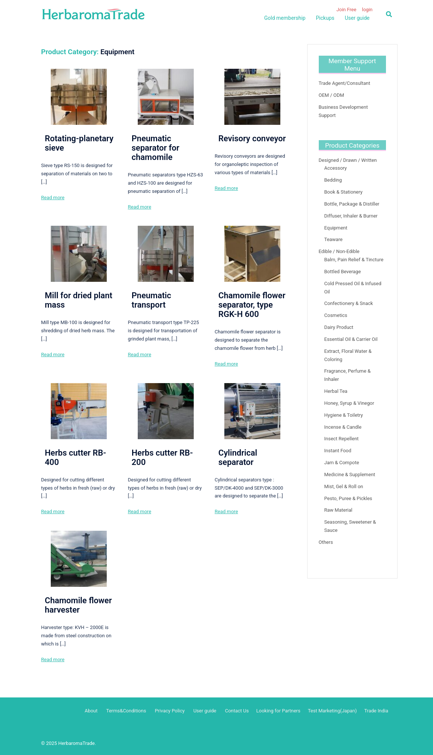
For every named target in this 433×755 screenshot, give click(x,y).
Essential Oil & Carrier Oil (351, 339)
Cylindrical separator (237, 457)
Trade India (376, 711)
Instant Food (338, 450)
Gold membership (285, 18)
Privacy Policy (170, 711)
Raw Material (338, 510)
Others (326, 542)
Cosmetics (336, 315)
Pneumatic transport (151, 300)
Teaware (333, 239)
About (91, 711)
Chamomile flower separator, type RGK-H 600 (252, 305)
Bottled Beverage (342, 271)
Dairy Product (338, 327)
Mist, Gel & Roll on (343, 486)
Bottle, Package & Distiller (352, 204)
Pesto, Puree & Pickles (348, 498)
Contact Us (237, 711)
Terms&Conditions (126, 711)
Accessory (335, 168)
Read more (53, 197)
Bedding (333, 180)
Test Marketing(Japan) (332, 711)
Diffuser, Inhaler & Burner (351, 216)
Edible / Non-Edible (339, 251)
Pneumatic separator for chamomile (156, 148)
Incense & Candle (343, 427)
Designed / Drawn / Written (348, 160)
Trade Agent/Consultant (344, 83)
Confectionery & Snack (348, 303)
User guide (357, 18)
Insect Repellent (341, 438)
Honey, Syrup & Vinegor (349, 403)
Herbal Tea (336, 391)
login (367, 9)
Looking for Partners (278, 711)
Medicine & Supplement (350, 474)
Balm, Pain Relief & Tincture (354, 259)
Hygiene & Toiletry (343, 415)
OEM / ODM (331, 95)
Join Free (346, 9)
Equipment (336, 228)
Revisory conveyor (252, 138)
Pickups (325, 18)
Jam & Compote (341, 462)
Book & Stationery (343, 192)
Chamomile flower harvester (78, 605)
